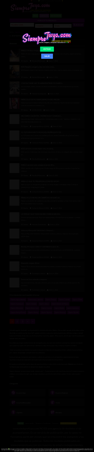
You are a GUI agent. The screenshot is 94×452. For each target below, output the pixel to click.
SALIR (47, 56)
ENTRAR (47, 49)
